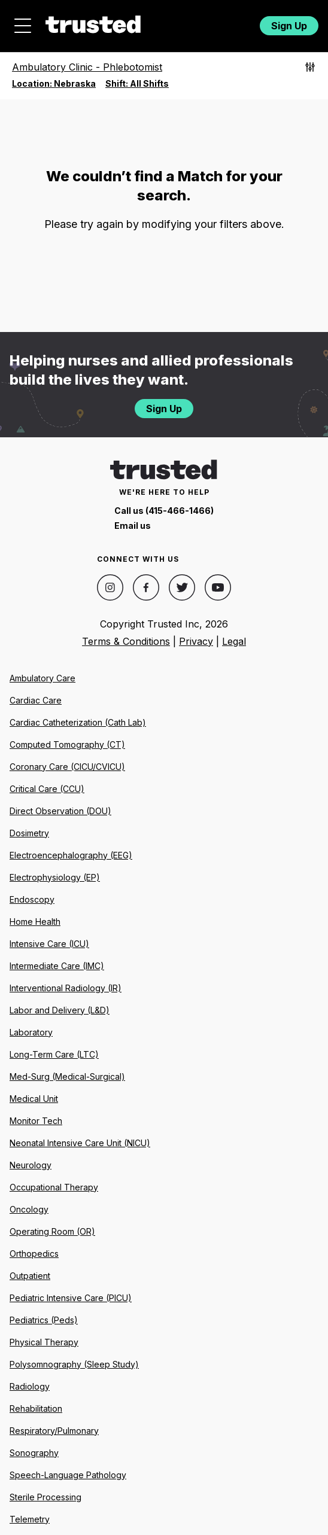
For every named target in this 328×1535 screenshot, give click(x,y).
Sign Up (289, 26)
